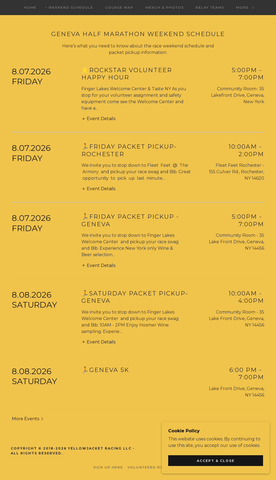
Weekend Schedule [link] (71, 7)
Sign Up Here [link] (108, 467)
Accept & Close (215, 461)
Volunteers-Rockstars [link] (154, 467)
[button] (244, 7)
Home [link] (30, 7)
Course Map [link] (119, 7)
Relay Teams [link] (210, 7)
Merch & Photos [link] (165, 7)
